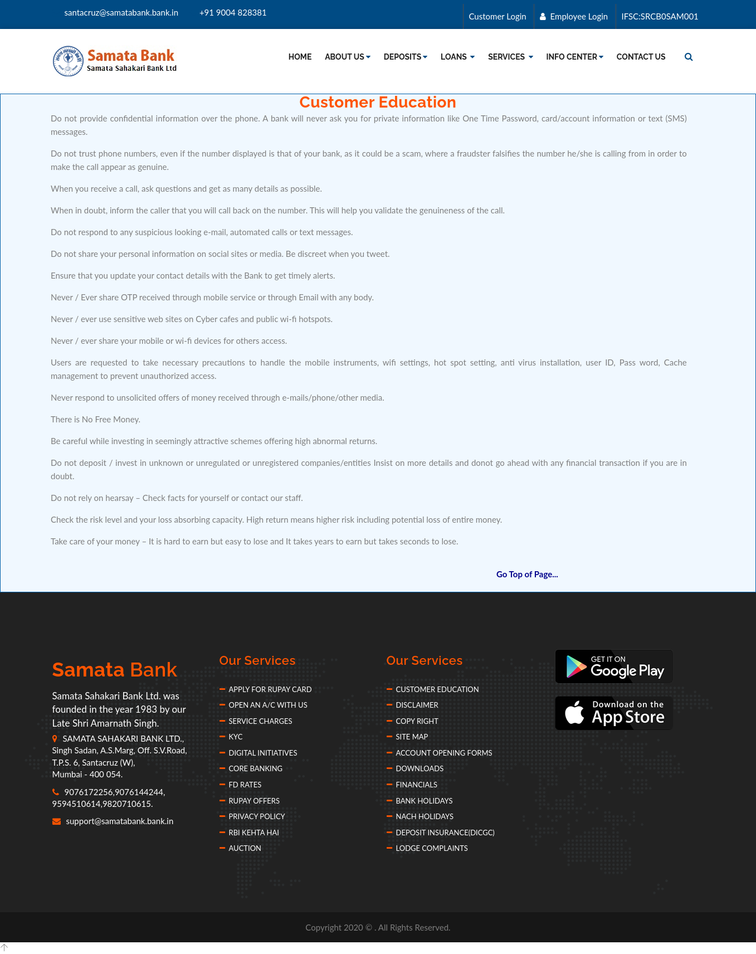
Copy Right (412, 721)
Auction (240, 848)
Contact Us (641, 56)
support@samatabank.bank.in (113, 821)
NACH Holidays (420, 816)
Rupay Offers (250, 800)
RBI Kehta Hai (249, 832)
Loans (458, 56)
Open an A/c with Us (264, 704)
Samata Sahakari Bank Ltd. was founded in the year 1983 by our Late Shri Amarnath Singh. (119, 709)
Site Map (407, 736)
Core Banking (251, 768)
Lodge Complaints (427, 848)
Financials (412, 784)
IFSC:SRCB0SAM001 (659, 16)
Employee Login (573, 16)
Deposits (406, 56)
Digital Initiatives (258, 752)
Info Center (574, 56)
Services (510, 56)
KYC (231, 736)
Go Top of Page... (527, 574)
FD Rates (241, 784)
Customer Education (433, 689)
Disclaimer (412, 704)
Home (300, 56)
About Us (347, 56)
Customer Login (496, 16)
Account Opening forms (439, 752)
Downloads (415, 768)
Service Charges (256, 721)
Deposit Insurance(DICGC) (441, 832)
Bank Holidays (420, 800)
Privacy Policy (252, 816)
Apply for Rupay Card (266, 689)
